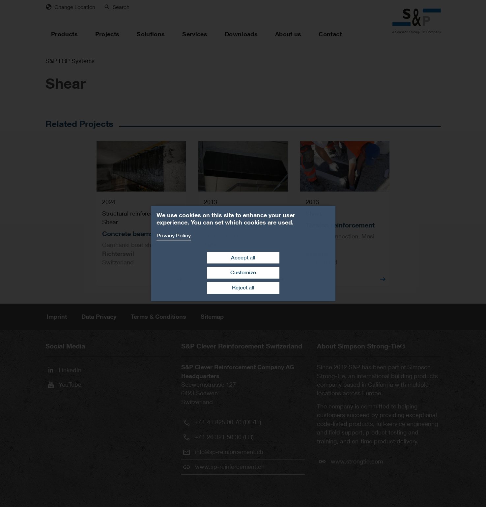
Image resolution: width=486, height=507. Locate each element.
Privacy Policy (174, 235)
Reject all (243, 287)
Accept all (243, 257)
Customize (243, 273)
